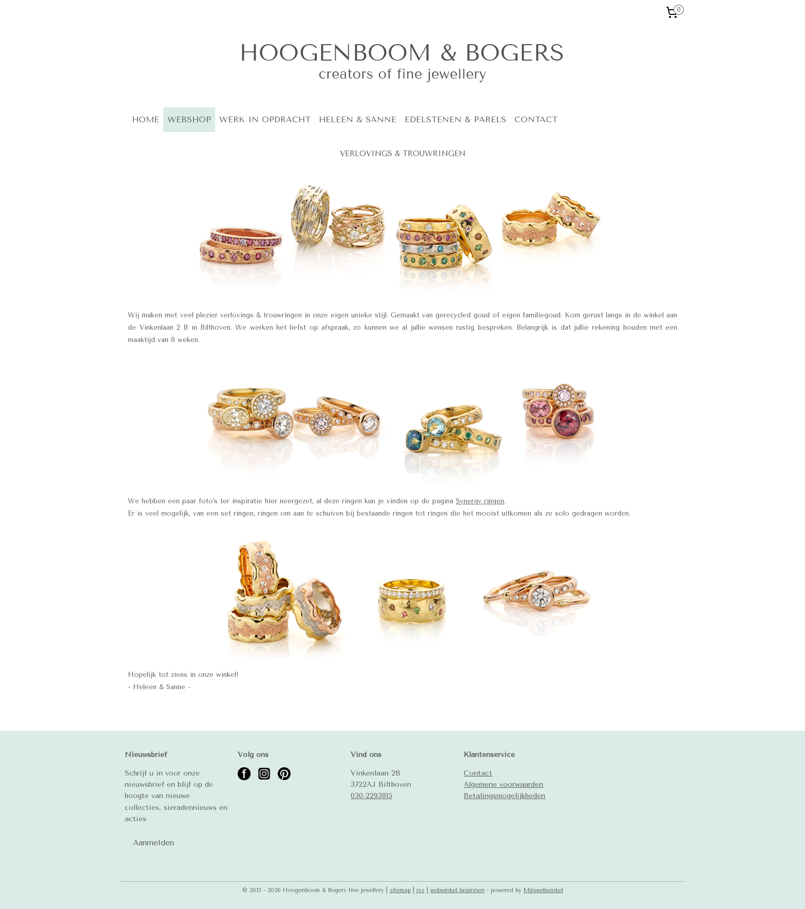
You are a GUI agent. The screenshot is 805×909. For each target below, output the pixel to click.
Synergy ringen (480, 501)
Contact (478, 773)
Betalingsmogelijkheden (504, 795)
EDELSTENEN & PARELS (455, 119)
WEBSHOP (189, 119)
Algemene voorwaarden (503, 784)
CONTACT (536, 119)
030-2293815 (371, 795)
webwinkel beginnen (457, 890)
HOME (145, 119)
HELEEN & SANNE (357, 119)
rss (420, 890)
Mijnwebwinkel (543, 890)
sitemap (400, 890)
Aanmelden (153, 842)
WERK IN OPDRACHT (265, 119)
